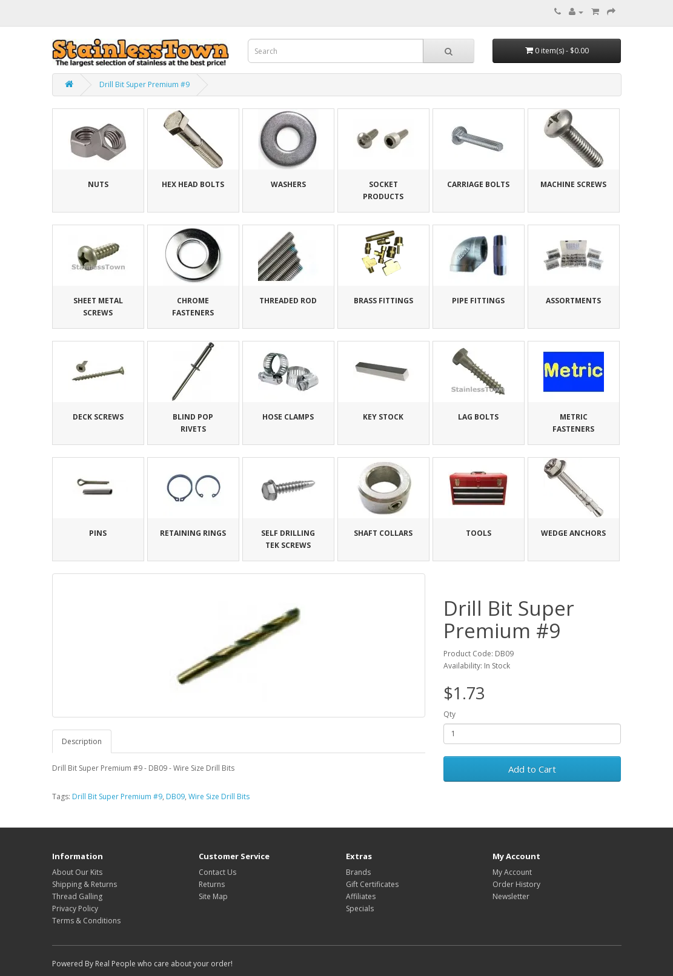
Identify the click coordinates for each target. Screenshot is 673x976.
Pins (98, 533)
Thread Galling (77, 896)
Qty (449, 714)
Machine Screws (573, 184)
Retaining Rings (193, 533)
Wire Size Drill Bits (219, 796)
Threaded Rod (288, 300)
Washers (288, 184)
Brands (358, 872)
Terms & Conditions (86, 920)
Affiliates (361, 896)
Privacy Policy (75, 908)
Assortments (573, 300)
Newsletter (510, 896)
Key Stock (383, 417)
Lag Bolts (478, 417)
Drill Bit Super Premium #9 (144, 84)
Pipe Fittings (478, 300)
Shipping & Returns (84, 884)
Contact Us (217, 872)
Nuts (98, 184)
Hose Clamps (288, 417)
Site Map (213, 896)
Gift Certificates (372, 884)
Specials (360, 908)
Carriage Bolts (478, 184)
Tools (478, 533)
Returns (212, 884)
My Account (512, 872)
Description (82, 741)
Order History (516, 884)
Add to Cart (532, 769)
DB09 (175, 796)
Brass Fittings (383, 300)
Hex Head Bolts (193, 184)
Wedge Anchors (573, 533)
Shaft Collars (383, 533)
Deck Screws (98, 417)
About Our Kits (77, 872)
